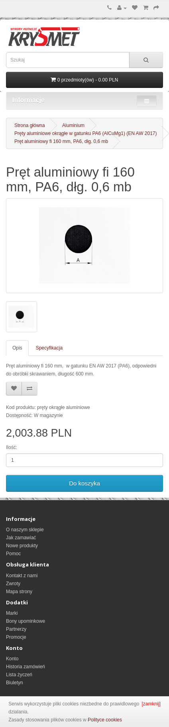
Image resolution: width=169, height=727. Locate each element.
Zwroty (13, 583)
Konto (12, 658)
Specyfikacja (49, 348)
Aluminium (73, 125)
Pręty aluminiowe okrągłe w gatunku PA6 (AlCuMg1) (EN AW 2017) (85, 133)
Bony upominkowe (25, 621)
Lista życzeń (19, 674)
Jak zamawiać (21, 537)
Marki (12, 613)
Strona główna (29, 125)
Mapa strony (19, 591)
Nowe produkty (22, 545)
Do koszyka (84, 483)
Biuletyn (14, 682)
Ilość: (11, 447)
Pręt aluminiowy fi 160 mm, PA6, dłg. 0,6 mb (61, 141)
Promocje (16, 637)
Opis (17, 348)
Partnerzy (16, 629)
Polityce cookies (105, 720)
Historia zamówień (25, 666)
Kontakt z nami (21, 575)
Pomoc (13, 553)
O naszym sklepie (25, 529)
